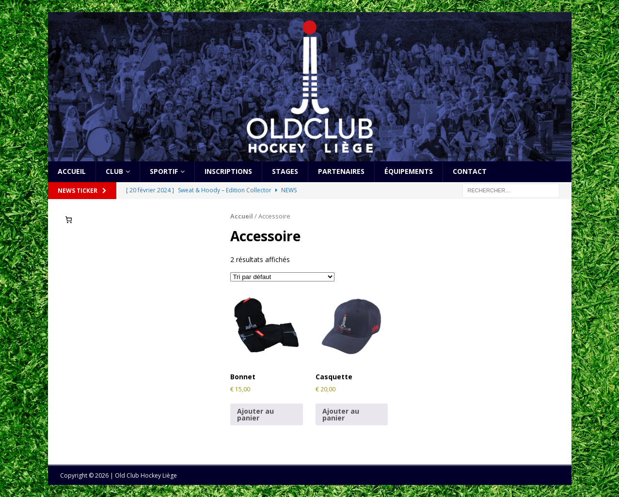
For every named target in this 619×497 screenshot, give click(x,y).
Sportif (164, 171)
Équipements (408, 171)
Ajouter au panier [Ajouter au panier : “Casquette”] (340, 414)
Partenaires (341, 171)
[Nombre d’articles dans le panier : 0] (68, 219)
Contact (470, 171)
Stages (285, 171)
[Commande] (282, 276)
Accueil (72, 171)
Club (114, 171)
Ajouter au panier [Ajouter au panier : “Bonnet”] (255, 414)
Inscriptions (228, 171)
